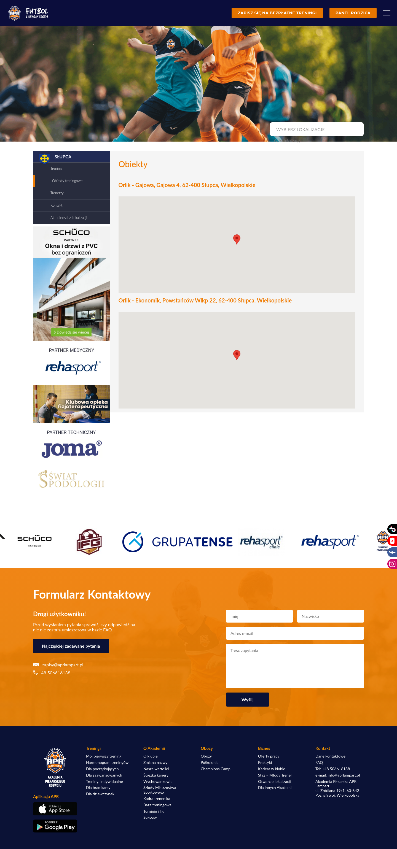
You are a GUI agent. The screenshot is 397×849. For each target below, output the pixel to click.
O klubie (150, 756)
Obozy (206, 756)
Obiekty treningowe (67, 181)
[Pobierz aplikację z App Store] (55, 808)
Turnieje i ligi (154, 811)
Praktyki (265, 762)
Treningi (56, 168)
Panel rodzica (353, 12)
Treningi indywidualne (104, 781)
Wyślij (248, 699)
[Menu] (386, 12)
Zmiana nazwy (155, 762)
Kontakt (56, 205)
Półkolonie (210, 762)
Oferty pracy (268, 756)
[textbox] (316, 129)
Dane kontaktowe (330, 756)
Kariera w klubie (271, 769)
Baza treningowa (157, 805)
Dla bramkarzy (98, 787)
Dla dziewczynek (100, 794)
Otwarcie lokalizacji (274, 781)
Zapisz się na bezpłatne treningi (277, 12)
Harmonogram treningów (107, 762)
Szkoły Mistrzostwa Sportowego (159, 789)
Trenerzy (57, 193)
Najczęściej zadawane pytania (71, 645)
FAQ (319, 762)
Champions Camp (215, 769)
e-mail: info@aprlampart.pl (337, 775)
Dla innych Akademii (275, 787)
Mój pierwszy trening (104, 756)
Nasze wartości (156, 769)
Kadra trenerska (156, 798)
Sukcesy (150, 817)
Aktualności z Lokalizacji (68, 217)
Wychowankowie (158, 781)
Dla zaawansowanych (104, 775)
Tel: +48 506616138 (332, 769)
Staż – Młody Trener (275, 775)
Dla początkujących (102, 769)
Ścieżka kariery (155, 775)
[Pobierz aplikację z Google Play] (55, 826)
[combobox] (316, 129)
